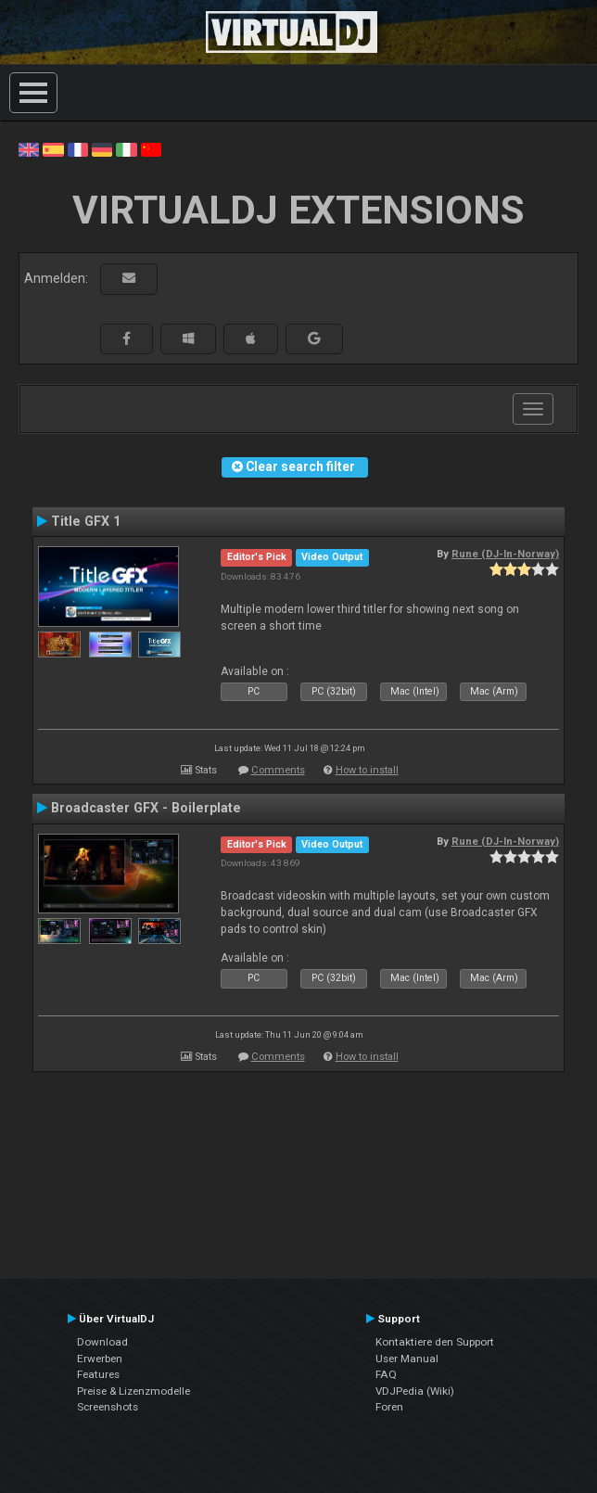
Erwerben (99, 1358)
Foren (389, 1406)
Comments (278, 770)
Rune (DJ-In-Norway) (505, 553)
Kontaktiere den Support (434, 1341)
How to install (367, 770)
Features (98, 1374)
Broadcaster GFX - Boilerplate (146, 807)
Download (102, 1341)
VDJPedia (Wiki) (414, 1391)
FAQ (386, 1374)
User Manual (406, 1358)
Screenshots (107, 1406)
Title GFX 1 (86, 521)
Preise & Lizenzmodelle (133, 1391)
